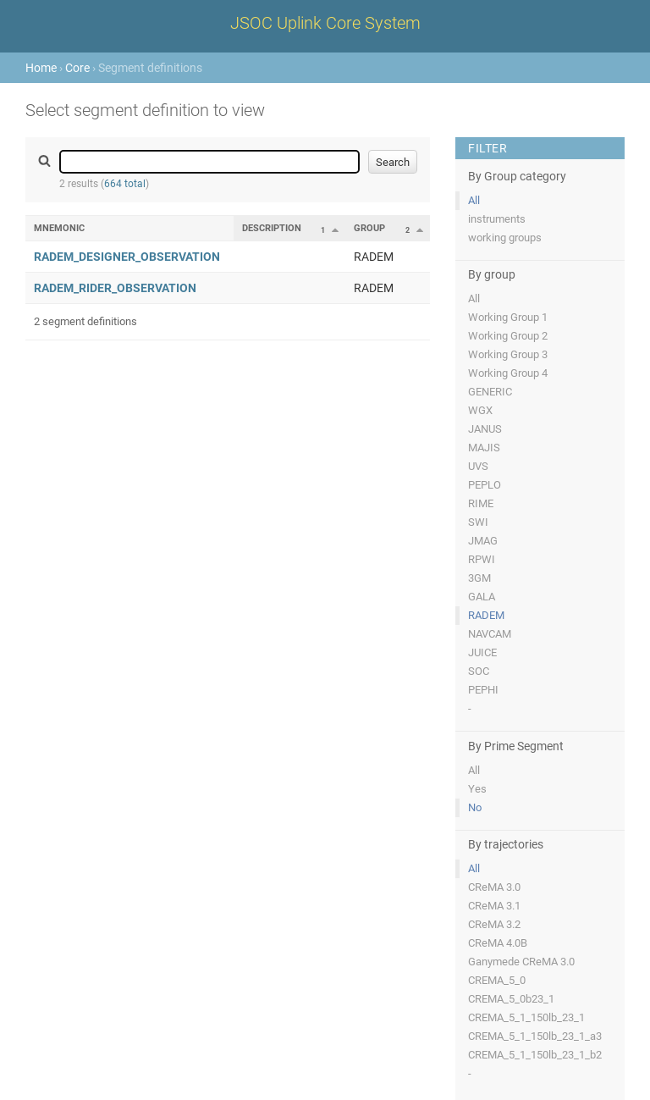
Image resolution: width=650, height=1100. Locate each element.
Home (41, 68)
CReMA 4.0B (497, 943)
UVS (478, 466)
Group (369, 228)
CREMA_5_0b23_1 (511, 998)
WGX (480, 410)
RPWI (481, 559)
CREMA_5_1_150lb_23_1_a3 (535, 1036)
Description (271, 228)
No (475, 807)
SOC (478, 671)
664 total (125, 184)
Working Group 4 (508, 373)
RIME (480, 503)
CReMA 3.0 (494, 887)
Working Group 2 (508, 335)
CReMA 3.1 (494, 905)
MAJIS (484, 447)
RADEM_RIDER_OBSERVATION (115, 288)
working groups (505, 237)
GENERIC (490, 391)
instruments (497, 219)
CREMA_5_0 (497, 980)
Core (77, 68)
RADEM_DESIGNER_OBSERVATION (127, 256)
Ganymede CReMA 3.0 (521, 961)
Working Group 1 (508, 317)
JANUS (485, 429)
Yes (477, 788)
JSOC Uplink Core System (325, 23)
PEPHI (483, 689)
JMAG (483, 540)
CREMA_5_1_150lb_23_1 (526, 1017)
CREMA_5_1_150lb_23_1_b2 (535, 1054)
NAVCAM (489, 633)
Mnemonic (59, 228)
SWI (478, 522)
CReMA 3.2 (494, 924)
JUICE (482, 652)
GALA (481, 596)
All (474, 200)
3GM (479, 578)
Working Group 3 (508, 354)
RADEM (486, 615)
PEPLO (484, 484)
